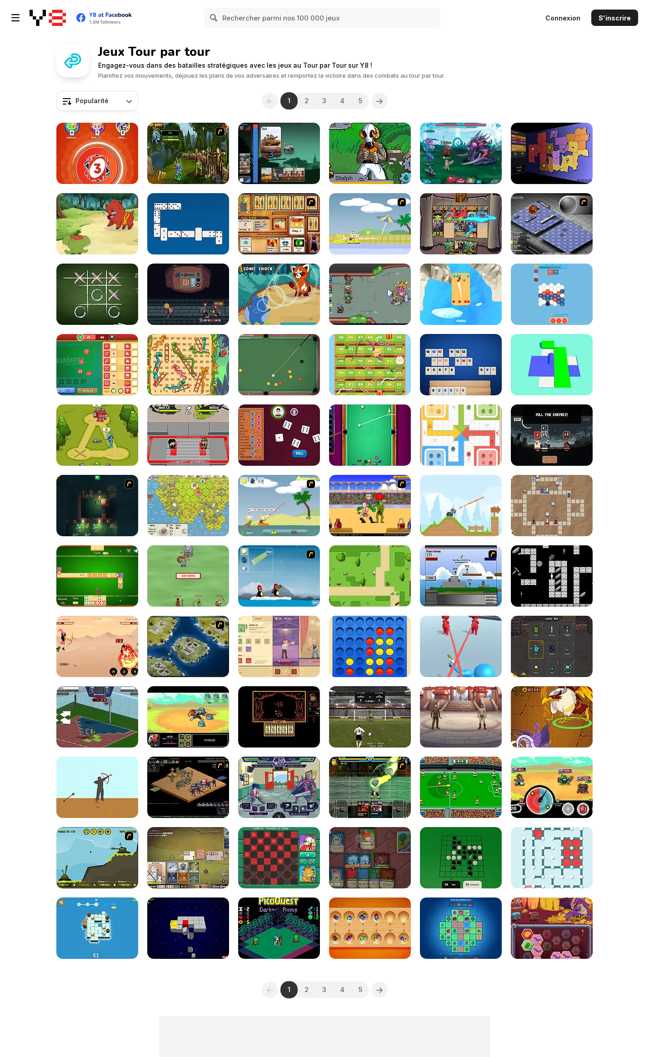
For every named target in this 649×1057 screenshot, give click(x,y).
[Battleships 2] (552, 223)
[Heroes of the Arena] (461, 717)
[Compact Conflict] (552, 153)
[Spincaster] (552, 787)
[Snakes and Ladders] (188, 364)
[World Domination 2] (188, 646)
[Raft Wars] (279, 505)
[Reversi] (461, 857)
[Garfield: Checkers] (279, 857)
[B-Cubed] (188, 928)
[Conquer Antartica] (279, 576)
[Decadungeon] (370, 294)
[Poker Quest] (188, 857)
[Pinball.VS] (461, 294)
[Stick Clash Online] (97, 435)
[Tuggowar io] (279, 153)
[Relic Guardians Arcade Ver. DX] (370, 153)
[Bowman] (97, 787)
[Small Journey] (188, 717)
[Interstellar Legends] (461, 153)
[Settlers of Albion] (188, 505)
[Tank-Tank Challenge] (97, 857)
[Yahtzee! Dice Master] (97, 364)
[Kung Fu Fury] (188, 435)
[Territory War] (461, 576)
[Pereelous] (279, 717)
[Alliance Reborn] (370, 576)
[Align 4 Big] (370, 646)
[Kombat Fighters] (370, 787)
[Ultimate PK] (370, 717)
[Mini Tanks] (461, 505)
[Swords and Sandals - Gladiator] (370, 505)
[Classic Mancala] (370, 928)
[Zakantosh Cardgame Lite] (461, 223)
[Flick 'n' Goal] (461, 787)
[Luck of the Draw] (552, 505)
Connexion (562, 18)
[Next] (379, 101)
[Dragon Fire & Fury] (552, 928)
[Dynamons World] (97, 223)
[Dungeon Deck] (370, 857)
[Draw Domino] (97, 576)
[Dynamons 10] (552, 717)
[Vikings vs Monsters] (188, 576)
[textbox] (97, 100)
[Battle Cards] (552, 646)
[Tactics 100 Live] (188, 787)
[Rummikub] (461, 364)
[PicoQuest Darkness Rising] (279, 928)
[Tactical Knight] (97, 928)
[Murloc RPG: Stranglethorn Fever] (188, 153)
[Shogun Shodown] (552, 435)
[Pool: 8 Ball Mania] (370, 435)
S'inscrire (615, 18)
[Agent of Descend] (279, 646)
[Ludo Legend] (461, 435)
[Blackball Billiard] (279, 364)
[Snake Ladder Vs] (370, 364)
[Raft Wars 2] (370, 223)
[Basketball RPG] (97, 717)
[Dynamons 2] (279, 294)
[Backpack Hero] (188, 294)
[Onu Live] (97, 153)
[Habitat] (461, 928)
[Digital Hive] (552, 294)
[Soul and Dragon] (97, 646)
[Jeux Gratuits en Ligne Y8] (47, 18)
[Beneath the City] (97, 505)
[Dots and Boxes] (552, 857)
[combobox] (97, 101)
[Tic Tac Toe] (97, 294)
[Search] (214, 18)
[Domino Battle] (188, 223)
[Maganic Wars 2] (279, 223)
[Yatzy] (279, 435)
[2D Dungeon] (552, 576)
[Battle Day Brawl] (279, 787)
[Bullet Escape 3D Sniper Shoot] (461, 646)
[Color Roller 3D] (552, 364)
